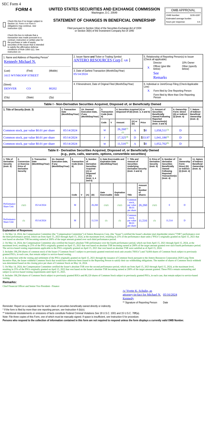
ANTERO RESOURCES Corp (97, 60)
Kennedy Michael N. (20, 61)
